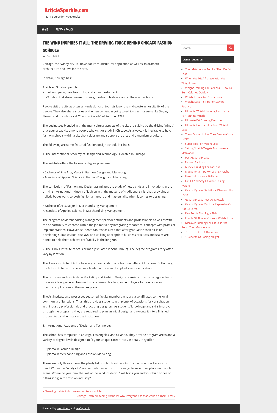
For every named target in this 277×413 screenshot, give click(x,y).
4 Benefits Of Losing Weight (202, 236)
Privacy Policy (64, 29)
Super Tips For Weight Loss (201, 143)
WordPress (63, 408)
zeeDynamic (83, 408)
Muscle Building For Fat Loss (202, 167)
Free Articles (54, 56)
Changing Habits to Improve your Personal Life (72, 391)
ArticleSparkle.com (67, 10)
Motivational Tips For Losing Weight (207, 171)
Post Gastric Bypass (197, 157)
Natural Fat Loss (195, 162)
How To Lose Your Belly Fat (201, 176)
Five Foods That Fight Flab (201, 213)
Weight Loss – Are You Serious (203, 97)
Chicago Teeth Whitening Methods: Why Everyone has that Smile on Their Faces (125, 396)
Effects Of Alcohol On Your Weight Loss (209, 218)
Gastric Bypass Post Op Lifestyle (204, 199)
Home (44, 29)
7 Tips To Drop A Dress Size (201, 232)
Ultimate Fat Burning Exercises (203, 120)
